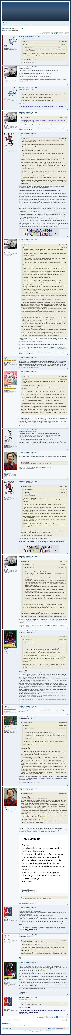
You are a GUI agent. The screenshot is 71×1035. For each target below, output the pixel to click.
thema (24, 940)
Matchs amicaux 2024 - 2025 (12, 29)
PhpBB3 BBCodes (49, 1030)
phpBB (25, 1030)
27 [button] (65, 33)
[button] (44, 33)
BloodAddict (25, 722)
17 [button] (54, 33)
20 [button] (62, 33)
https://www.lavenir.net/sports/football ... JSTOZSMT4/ (53, 348)
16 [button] (52, 33)
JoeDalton (25, 244)
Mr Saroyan (25, 486)
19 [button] (59, 33)
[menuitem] (5, 23)
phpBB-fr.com (37, 1031)
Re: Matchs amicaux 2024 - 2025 (29, 36)
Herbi (24, 41)
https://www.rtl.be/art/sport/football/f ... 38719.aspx (30, 341)
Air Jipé (26, 44)
